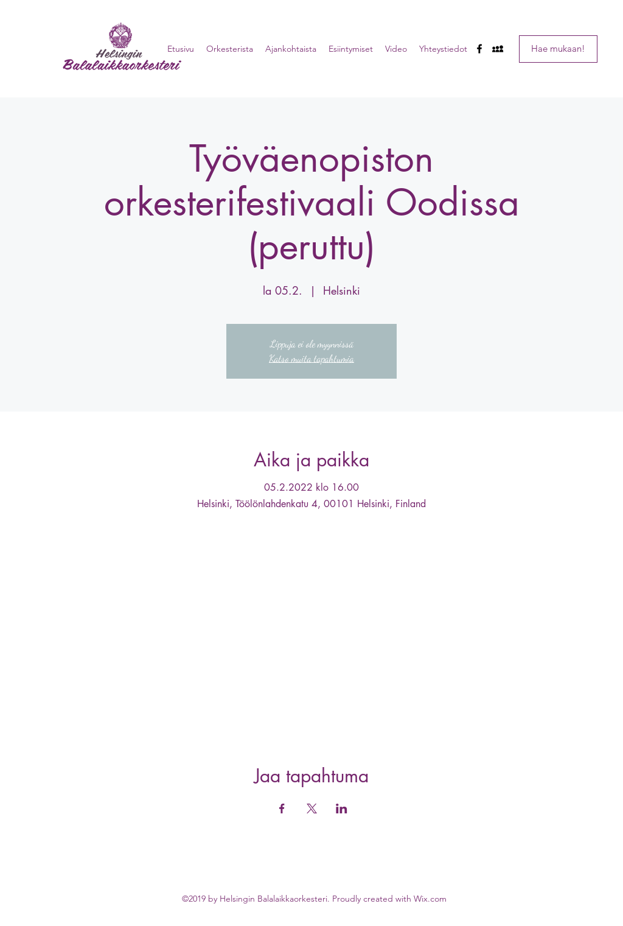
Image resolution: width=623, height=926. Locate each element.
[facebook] (479, 49)
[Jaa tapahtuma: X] (312, 808)
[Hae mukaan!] (558, 49)
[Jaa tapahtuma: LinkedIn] (341, 808)
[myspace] (498, 49)
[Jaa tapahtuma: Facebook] (282, 808)
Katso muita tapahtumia (311, 358)
